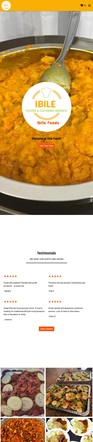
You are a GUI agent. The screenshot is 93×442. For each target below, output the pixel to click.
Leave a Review (46, 328)
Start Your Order (46, 145)
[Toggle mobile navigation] (89, 5)
